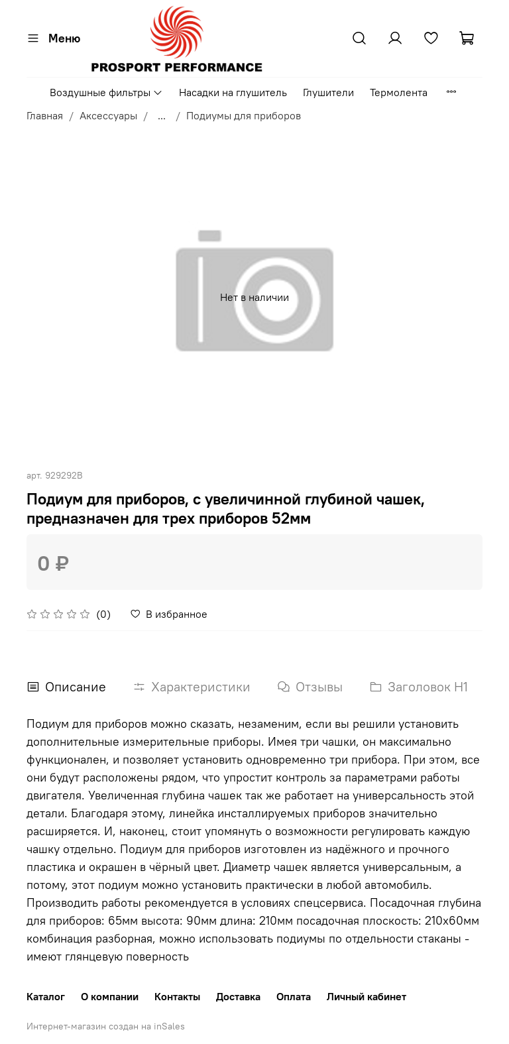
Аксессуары (108, 115)
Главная (45, 115)
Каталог (46, 996)
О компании (110, 996)
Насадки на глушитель (233, 92)
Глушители (328, 92)
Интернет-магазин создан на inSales (106, 1026)
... (162, 115)
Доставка (238, 996)
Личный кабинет (366, 996)
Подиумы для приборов (243, 115)
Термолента (398, 92)
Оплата (293, 996)
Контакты (177, 996)
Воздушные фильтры (106, 92)
